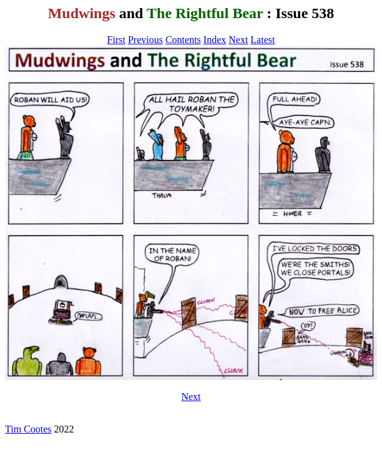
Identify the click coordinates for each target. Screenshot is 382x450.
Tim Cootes (28, 429)
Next (238, 39)
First (116, 39)
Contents (183, 39)
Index (214, 39)
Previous (145, 39)
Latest (262, 39)
